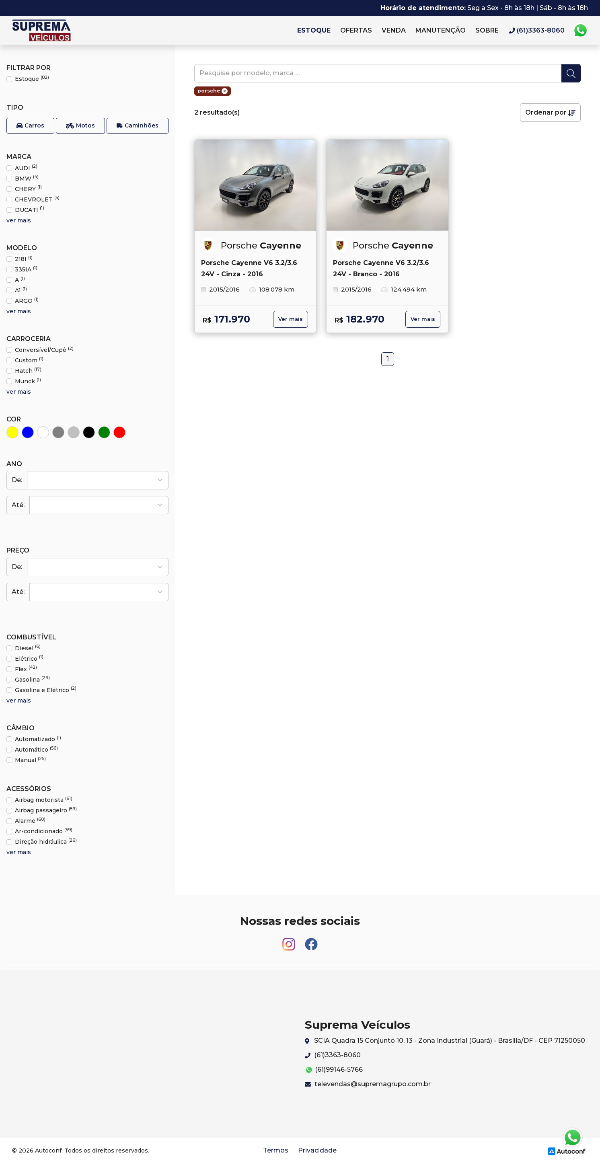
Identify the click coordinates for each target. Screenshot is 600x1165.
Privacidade (317, 1150)
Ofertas (356, 30)
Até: (18, 505)
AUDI (26, 168)
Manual (30, 760)
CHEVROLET (37, 199)
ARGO (27, 300)
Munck (28, 381)
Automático (36, 749)
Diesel (28, 648)
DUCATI (29, 210)
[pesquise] (378, 73)
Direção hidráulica (46, 841)
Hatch (28, 370)
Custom (29, 360)
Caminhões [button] (137, 125)
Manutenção (440, 30)
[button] (30, 126)
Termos (275, 1150)
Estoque (314, 30)
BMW (27, 178)
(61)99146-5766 (334, 1070)
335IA (26, 269)
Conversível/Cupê (44, 349)
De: (17, 480)
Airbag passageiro (46, 810)
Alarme (30, 820)
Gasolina (32, 679)
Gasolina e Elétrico (45, 690)
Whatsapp (580, 31)
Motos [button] (80, 125)
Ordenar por (550, 112)
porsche (212, 91)
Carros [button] (30, 125)
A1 (21, 290)
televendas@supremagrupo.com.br (368, 1084)
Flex (26, 669)
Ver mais (290, 319)
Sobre (487, 30)
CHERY (28, 189)
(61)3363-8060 (333, 1055)
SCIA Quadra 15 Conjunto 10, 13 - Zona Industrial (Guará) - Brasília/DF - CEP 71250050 (445, 1041)
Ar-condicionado (43, 831)
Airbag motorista (43, 799)
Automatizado (38, 739)
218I (24, 259)
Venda (394, 30)
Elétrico (29, 658)
